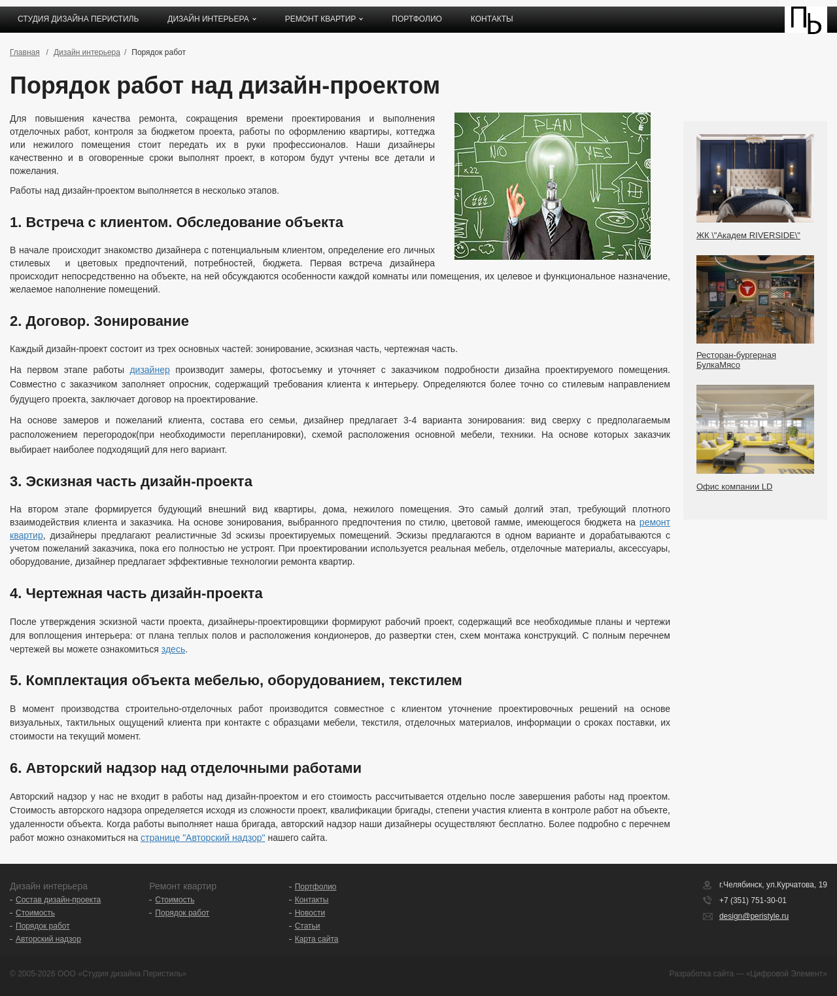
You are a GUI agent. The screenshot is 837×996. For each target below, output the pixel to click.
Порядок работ (43, 926)
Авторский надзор (48, 939)
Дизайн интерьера (207, 19)
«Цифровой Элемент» (786, 973)
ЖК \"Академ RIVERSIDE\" (748, 235)
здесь (173, 649)
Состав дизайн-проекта (58, 899)
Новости (310, 912)
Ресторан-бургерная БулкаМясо (736, 360)
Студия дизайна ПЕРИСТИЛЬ (78, 19)
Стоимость (35, 912)
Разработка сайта (702, 973)
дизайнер (149, 370)
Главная (25, 52)
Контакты (492, 19)
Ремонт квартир (320, 19)
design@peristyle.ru (754, 916)
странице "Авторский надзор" (203, 837)
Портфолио (417, 19)
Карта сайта (317, 939)
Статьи (307, 926)
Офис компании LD (734, 486)
